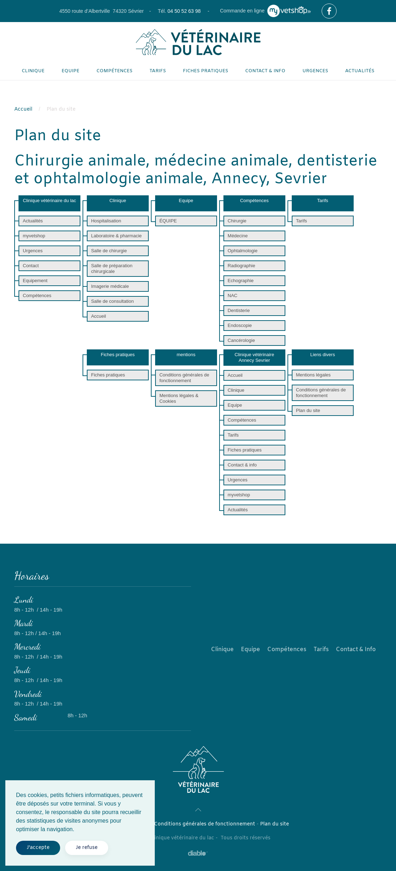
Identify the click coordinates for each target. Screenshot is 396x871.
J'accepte (38, 847)
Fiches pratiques (205, 71)
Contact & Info (356, 649)
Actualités (359, 71)
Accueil (98, 316)
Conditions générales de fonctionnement (184, 377)
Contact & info (265, 71)
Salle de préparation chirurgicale (111, 268)
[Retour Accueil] (198, 42)
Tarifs (157, 71)
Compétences (114, 71)
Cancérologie (241, 340)
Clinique (33, 71)
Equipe (70, 71)
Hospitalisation (106, 220)
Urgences (315, 71)
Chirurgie (237, 220)
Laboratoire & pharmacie (116, 235)
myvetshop (34, 235)
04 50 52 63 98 (184, 11)
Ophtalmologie (243, 250)
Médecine (238, 235)
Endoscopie (240, 325)
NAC (232, 295)
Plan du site (308, 410)
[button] (198, 809)
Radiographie (241, 265)
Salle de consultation (112, 301)
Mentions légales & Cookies (179, 398)
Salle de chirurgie (109, 250)
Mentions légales (313, 375)
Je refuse (86, 847)
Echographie (241, 280)
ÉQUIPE (168, 220)
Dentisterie (239, 310)
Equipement (35, 280)
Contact (31, 265)
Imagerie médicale (110, 286)
